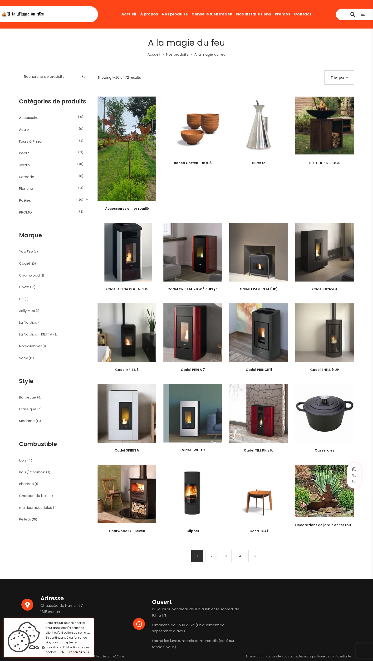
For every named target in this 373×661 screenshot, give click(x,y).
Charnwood (29, 275)
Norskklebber (30, 346)
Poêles (25, 200)
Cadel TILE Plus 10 (259, 450)
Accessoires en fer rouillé (127, 208)
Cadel (24, 263)
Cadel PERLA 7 (193, 369)
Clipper (192, 531)
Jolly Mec (27, 310)
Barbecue (27, 397)
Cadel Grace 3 (324, 289)
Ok (62, 652)
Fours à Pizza (30, 141)
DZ (21, 298)
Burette (258, 162)
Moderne (27, 420)
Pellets (25, 519)
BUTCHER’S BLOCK (324, 162)
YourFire (26, 251)
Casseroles (324, 450)
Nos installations (253, 14)
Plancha (26, 188)
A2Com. (119, 656)
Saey (23, 357)
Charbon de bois (34, 495)
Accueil (128, 14)
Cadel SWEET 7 (192, 450)
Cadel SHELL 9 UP (324, 369)
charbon (26, 483)
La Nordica (28, 322)
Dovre (24, 286)
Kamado (26, 176)
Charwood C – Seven (127, 531)
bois (22, 460)
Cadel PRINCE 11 (259, 369)
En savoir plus (79, 652)
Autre (24, 129)
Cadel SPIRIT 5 (127, 450)
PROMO (25, 212)
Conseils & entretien (211, 14)
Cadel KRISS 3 (127, 369)
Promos (282, 14)
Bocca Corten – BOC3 (193, 162)
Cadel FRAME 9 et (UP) (259, 289)
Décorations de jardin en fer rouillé (325, 525)
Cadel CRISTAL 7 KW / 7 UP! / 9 (192, 289)
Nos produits (175, 14)
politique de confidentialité (331, 656)
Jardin (24, 164)
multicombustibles (35, 507)
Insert (24, 153)
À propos (149, 14)
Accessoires (29, 117)
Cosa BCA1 (259, 531)
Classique (27, 409)
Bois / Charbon (32, 472)
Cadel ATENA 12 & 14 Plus (127, 289)
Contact (302, 14)
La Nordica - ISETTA (35, 334)
